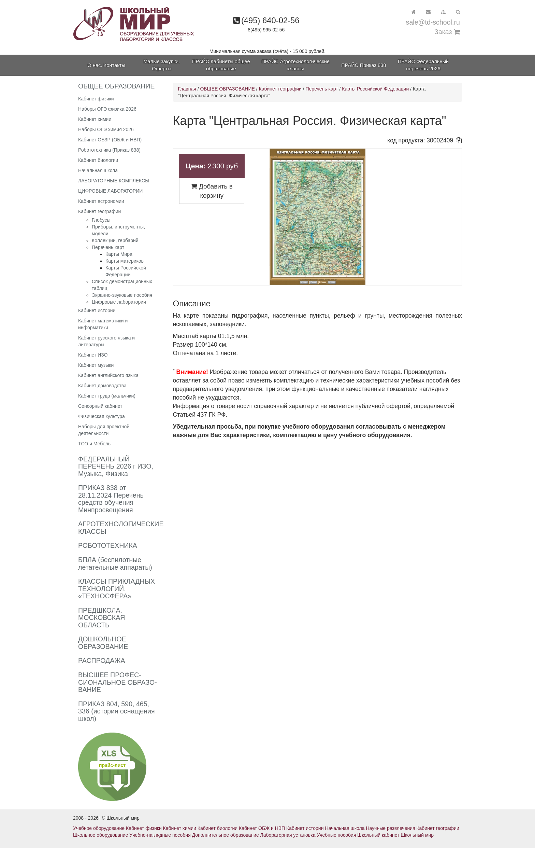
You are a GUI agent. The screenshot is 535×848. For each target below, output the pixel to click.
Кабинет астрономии (101, 201)
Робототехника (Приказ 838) (109, 150)
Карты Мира (118, 254)
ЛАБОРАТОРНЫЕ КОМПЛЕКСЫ (113, 180)
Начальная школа (98, 170)
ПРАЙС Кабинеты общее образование (221, 65)
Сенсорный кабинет (100, 406)
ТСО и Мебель (94, 443)
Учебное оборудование (99, 828)
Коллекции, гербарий (115, 240)
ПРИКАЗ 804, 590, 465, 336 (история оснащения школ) (116, 711)
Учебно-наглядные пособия (159, 835)
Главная (187, 89)
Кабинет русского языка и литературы (106, 341)
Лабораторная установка (288, 835)
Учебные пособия (336, 835)
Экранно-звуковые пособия (122, 295)
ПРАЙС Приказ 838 (363, 65)
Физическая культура (101, 416)
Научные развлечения (390, 828)
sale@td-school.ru (433, 22)
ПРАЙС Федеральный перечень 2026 (423, 65)
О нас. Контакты (106, 65)
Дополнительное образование (225, 835)
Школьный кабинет (378, 835)
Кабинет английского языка (108, 375)
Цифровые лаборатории (119, 302)
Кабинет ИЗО (92, 355)
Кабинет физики (96, 98)
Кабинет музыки (96, 365)
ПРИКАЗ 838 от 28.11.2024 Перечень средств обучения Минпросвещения (111, 499)
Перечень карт (108, 247)
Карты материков (124, 261)
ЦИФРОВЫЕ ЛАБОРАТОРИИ (110, 191)
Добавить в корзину (212, 191)
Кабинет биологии (98, 160)
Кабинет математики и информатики (103, 324)
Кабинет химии (94, 119)
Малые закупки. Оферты (161, 65)
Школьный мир (417, 835)
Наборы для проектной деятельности (103, 430)
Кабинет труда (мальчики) (106, 396)
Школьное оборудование (100, 835)
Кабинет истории (96, 310)
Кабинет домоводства (102, 385)
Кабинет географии (99, 211)
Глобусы (101, 220)
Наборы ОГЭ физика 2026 (107, 109)
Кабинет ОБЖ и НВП (262, 828)
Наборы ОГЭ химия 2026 (106, 129)
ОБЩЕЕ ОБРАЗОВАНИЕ (227, 89)
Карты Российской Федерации (375, 89)
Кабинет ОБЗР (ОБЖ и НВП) (110, 139)
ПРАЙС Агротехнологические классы (295, 65)
